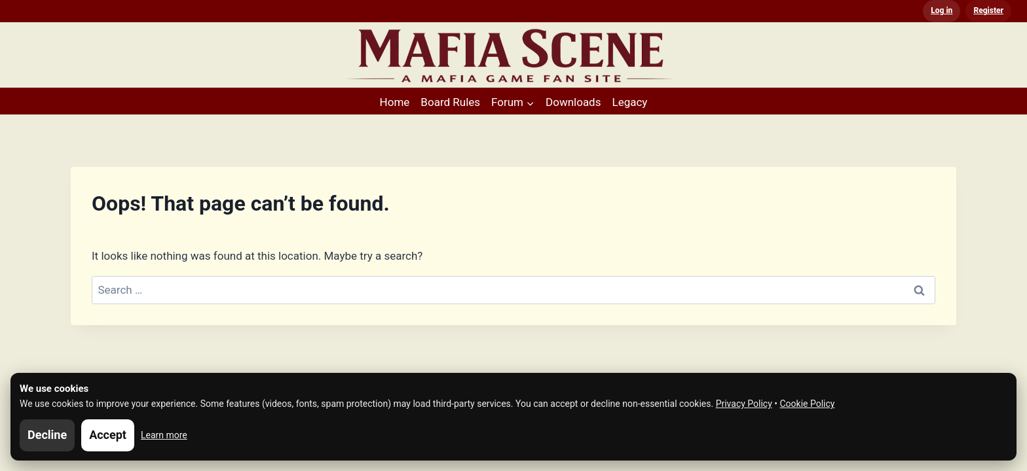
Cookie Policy (807, 403)
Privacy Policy (744, 403)
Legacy (629, 102)
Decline (47, 435)
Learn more (164, 435)
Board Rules (450, 102)
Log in (941, 10)
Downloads (573, 102)
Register (988, 10)
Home (395, 102)
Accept (107, 435)
